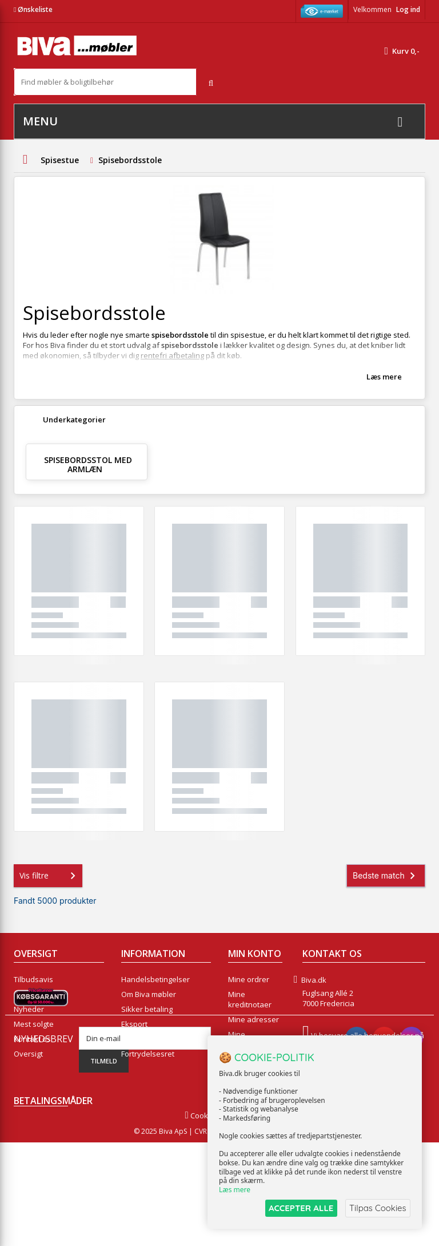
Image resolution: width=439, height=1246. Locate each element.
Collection (30, 994)
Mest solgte (34, 1024)
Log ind (408, 9)
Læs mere (384, 376)
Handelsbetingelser (155, 979)
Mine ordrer (248, 979)
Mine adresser (253, 1019)
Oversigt (28, 1054)
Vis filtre (49, 876)
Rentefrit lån (142, 1039)
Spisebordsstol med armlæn (88, 464)
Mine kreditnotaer (250, 999)
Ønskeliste (33, 9)
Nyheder (29, 1009)
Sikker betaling (147, 1009)
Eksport (134, 1024)
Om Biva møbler (148, 994)
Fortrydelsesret (147, 1054)
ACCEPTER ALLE (299, 1208)
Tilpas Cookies (377, 1208)
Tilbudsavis (33, 979)
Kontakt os (32, 1039)
